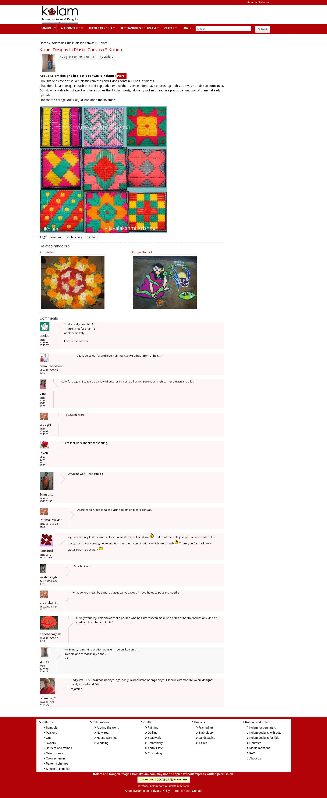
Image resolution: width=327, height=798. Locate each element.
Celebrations (101, 722)
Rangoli (46, 28)
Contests (255, 743)
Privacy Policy (160, 790)
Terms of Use (180, 790)
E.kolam (92, 237)
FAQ (252, 753)
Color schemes (56, 758)
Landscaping (207, 737)
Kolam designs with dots (265, 732)
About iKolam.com (137, 790)
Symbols (51, 727)
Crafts (168, 28)
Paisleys (51, 732)
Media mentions (259, 748)
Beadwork (154, 737)
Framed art (206, 727)
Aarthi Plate (155, 748)
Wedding (103, 743)
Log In (187, 28)
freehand (56, 237)
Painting (153, 727)
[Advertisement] (160, 14)
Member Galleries (258, 2)
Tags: (43, 237)
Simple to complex (58, 768)
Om (48, 737)
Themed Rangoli (99, 28)
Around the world (108, 727)
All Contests (70, 28)
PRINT (121, 76)
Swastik (51, 743)
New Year (103, 732)
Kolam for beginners (262, 727)
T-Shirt (203, 743)
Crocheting (155, 753)
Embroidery (155, 743)
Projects (199, 722)
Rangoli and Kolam (257, 722)
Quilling (153, 732)
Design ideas (54, 753)
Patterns (47, 722)
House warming (107, 737)
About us (255, 758)
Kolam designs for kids (264, 737)
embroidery (74, 237)
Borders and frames (59, 748)
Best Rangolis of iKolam (137, 28)
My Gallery (106, 57)
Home (44, 43)
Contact (197, 790)
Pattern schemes (57, 763)
